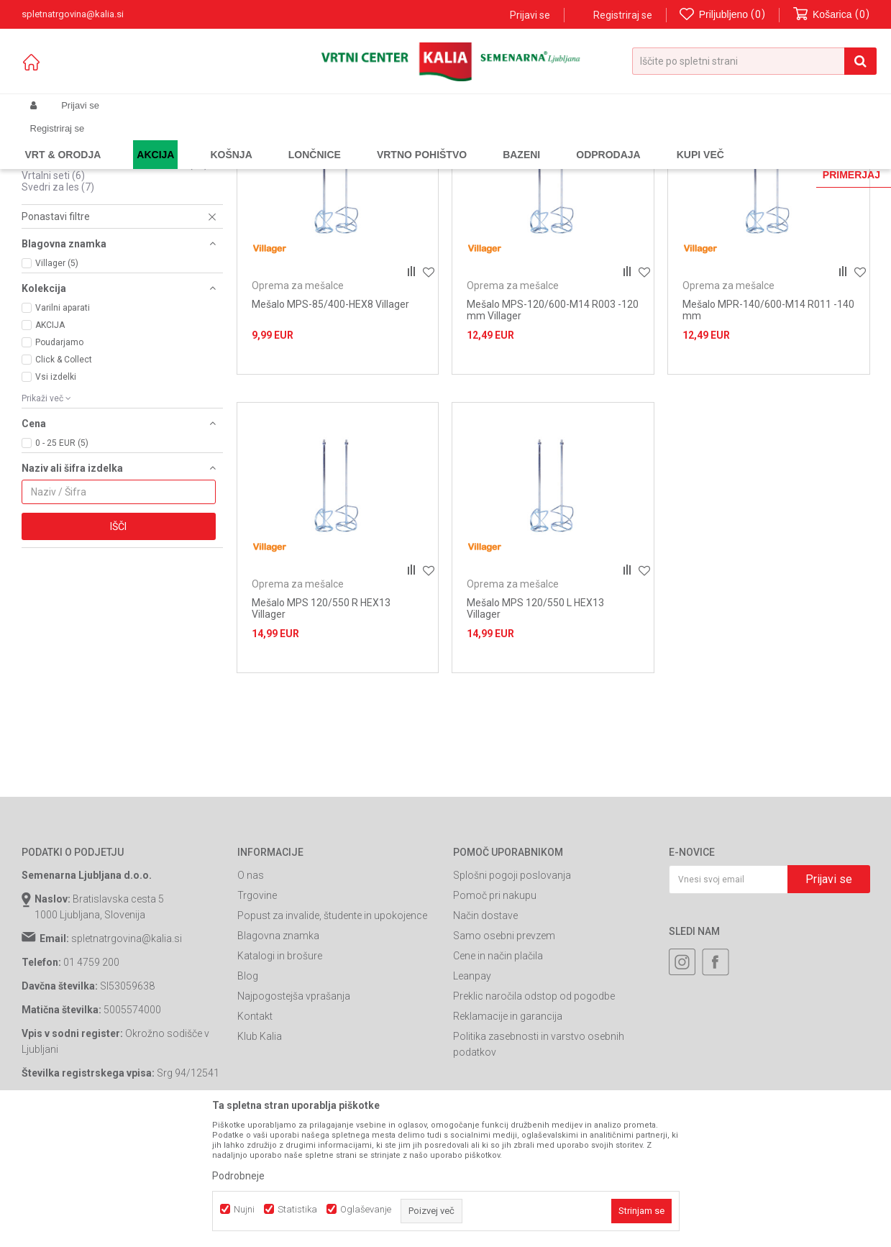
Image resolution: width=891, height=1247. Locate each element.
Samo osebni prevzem (504, 1058)
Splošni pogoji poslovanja (512, 998)
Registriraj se (622, 15)
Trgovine (257, 1018)
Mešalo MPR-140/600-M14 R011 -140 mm (768, 432)
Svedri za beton (68, 218)
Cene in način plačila (498, 1078)
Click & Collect (63, 483)
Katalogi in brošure (279, 1078)
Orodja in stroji (220, 139)
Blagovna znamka (278, 1058)
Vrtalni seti (53, 298)
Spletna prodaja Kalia (63, 139)
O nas (250, 998)
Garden (166, 139)
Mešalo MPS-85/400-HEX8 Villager (330, 427)
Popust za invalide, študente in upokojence (332, 1038)
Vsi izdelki (55, 500)
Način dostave (485, 1038)
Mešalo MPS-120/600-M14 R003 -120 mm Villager (553, 432)
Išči (118, 649)
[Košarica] (831, 14)
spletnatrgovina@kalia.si (126, 1061)
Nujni (244, 1209)
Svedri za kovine (69, 229)
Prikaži (720, 162)
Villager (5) (56, 386)
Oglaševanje (365, 1209)
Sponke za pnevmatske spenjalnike (112, 252)
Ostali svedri (57, 275)
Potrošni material (294, 139)
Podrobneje (238, 1176)
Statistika (297, 1209)
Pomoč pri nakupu (494, 1018)
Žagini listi (54, 241)
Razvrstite (536, 162)
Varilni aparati (62, 431)
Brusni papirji (61, 206)
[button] (754, 61)
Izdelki (128, 139)
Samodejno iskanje (456, 162)
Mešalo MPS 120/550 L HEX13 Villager (535, 731)
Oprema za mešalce (75, 264)
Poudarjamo (59, 465)
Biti (36, 195)
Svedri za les (58, 310)
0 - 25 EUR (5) (61, 566)
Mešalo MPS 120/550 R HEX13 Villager (321, 731)
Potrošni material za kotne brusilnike (115, 287)
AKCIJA (50, 448)
